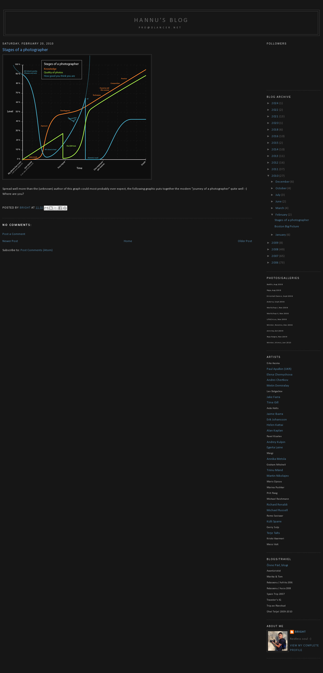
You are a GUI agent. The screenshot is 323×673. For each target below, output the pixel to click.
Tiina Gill (272, 402)
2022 (275, 109)
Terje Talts (273, 533)
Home (128, 241)
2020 (275, 123)
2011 (275, 169)
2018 (275, 129)
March (280, 208)
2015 (275, 142)
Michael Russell (277, 510)
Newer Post (10, 241)
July (278, 195)
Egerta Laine (275, 447)
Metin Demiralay (278, 385)
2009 (275, 242)
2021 (275, 116)
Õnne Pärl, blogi (277, 565)
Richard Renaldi (277, 504)
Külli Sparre (274, 521)
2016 (275, 136)
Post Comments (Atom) (37, 250)
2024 (275, 103)
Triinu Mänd (275, 470)
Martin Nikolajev (278, 475)
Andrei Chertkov (277, 380)
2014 (275, 149)
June (279, 201)
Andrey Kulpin (276, 442)
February (282, 214)
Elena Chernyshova (279, 374)
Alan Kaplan (275, 430)
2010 (275, 175)
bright (25, 207)
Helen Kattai (275, 425)
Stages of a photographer (292, 220)
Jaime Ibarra (275, 414)
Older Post (245, 241)
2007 (275, 256)
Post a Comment (13, 234)
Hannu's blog (161, 20)
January (281, 234)
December (283, 181)
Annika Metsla (276, 459)
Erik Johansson (277, 419)
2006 (275, 262)
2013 (275, 156)
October (281, 188)
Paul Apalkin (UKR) (279, 369)
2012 (275, 162)
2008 (275, 249)
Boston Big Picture (287, 226)
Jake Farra (273, 397)
